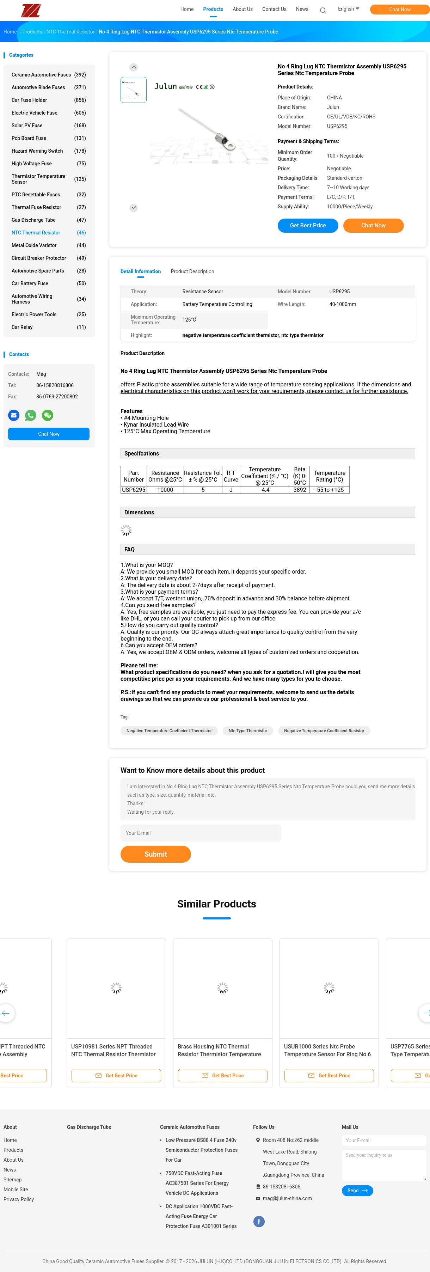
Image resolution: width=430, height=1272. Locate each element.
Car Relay (49, 327)
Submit (156, 854)
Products (13, 1150)
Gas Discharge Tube (49, 220)
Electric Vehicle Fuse (49, 112)
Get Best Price (308, 225)
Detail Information (141, 271)
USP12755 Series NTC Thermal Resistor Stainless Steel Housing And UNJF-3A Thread (264, 1054)
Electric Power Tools (49, 314)
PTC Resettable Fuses (49, 194)
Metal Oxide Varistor (49, 245)
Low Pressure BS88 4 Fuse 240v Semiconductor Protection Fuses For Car (202, 1150)
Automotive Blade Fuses (49, 87)
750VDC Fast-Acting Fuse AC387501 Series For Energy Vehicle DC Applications (197, 1183)
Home (10, 1140)
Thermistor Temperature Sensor (49, 179)
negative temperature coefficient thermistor (169, 730)
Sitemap (13, 1179)
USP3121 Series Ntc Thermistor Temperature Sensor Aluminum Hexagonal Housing (50, 1054)
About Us (14, 1160)
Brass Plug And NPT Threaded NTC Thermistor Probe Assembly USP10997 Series (373, 1054)
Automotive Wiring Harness (49, 299)
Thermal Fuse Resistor (49, 207)
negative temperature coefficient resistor (324, 730)
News (10, 1170)
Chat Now (400, 9)
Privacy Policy (19, 1199)
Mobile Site (16, 1189)
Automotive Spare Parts (49, 270)
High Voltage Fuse (49, 163)
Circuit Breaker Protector (49, 258)
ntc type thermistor (248, 730)
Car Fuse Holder (49, 100)
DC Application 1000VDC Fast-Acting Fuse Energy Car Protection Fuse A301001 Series (201, 1216)
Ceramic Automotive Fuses (49, 74)
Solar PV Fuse (49, 125)
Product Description (192, 271)
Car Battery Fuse (49, 283)
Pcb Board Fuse (49, 138)
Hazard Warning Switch (49, 150)
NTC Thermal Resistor (49, 232)
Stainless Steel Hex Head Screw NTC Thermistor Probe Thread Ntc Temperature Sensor (159, 1054)
